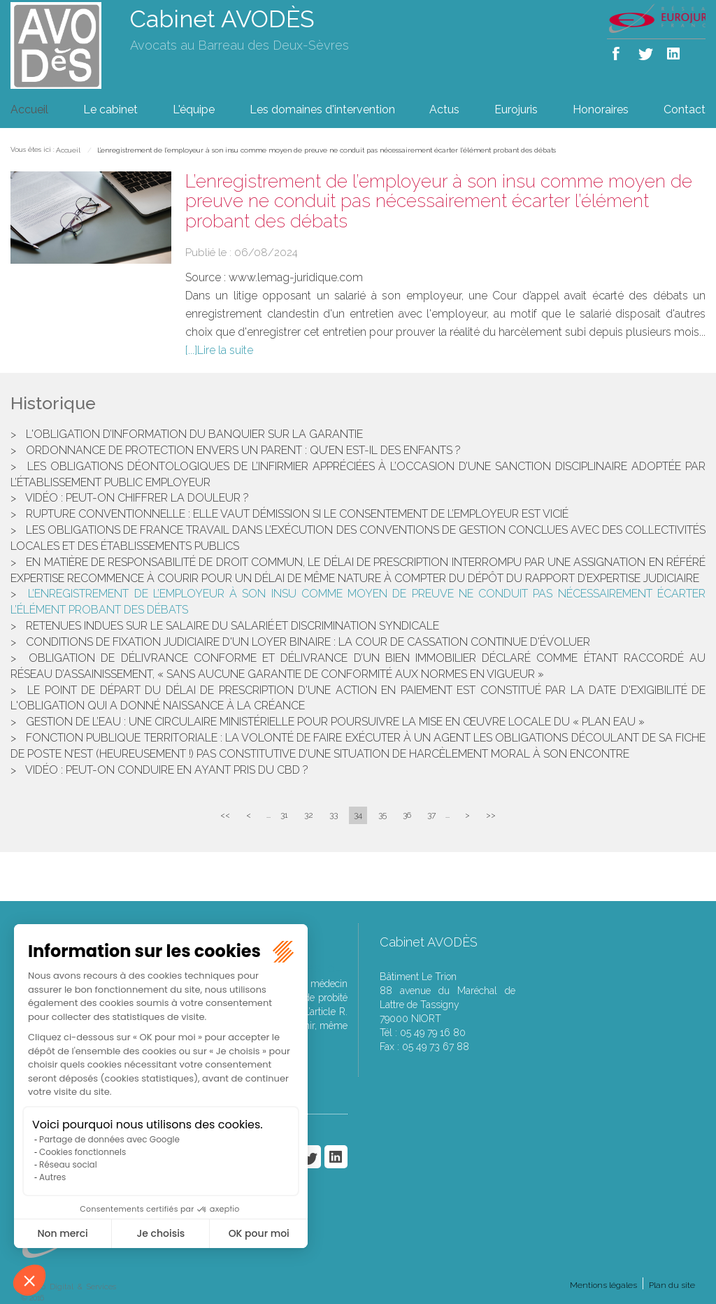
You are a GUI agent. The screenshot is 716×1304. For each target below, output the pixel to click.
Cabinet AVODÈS (222, 19)
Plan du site (672, 1285)
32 (308, 815)
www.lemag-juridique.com (296, 277)
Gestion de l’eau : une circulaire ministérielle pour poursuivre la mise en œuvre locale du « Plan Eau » (335, 721)
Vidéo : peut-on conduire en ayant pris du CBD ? (166, 770)
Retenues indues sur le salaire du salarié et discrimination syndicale (232, 625)
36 (407, 815)
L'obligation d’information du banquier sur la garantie (194, 434)
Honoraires (601, 109)
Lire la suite (225, 350)
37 (431, 815)
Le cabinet (110, 109)
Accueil (29, 109)
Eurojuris (516, 109)
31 (284, 815)
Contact (685, 109)
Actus (444, 109)
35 (382, 815)
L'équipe (194, 109)
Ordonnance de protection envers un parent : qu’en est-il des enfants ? (243, 450)
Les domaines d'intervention (322, 109)
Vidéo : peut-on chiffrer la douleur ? (137, 497)
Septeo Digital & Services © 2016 (68, 1292)
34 (358, 815)
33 (333, 815)
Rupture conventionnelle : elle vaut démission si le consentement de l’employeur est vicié (297, 513)
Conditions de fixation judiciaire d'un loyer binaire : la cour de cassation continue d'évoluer (308, 642)
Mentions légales (603, 1285)
